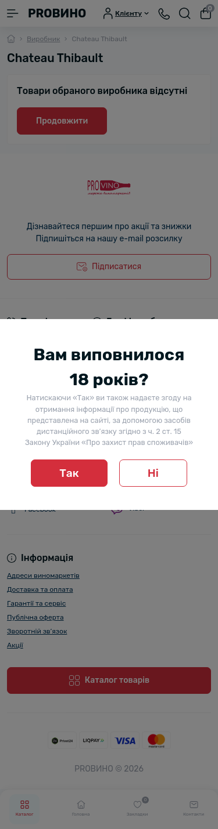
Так (69, 473)
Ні (153, 473)
